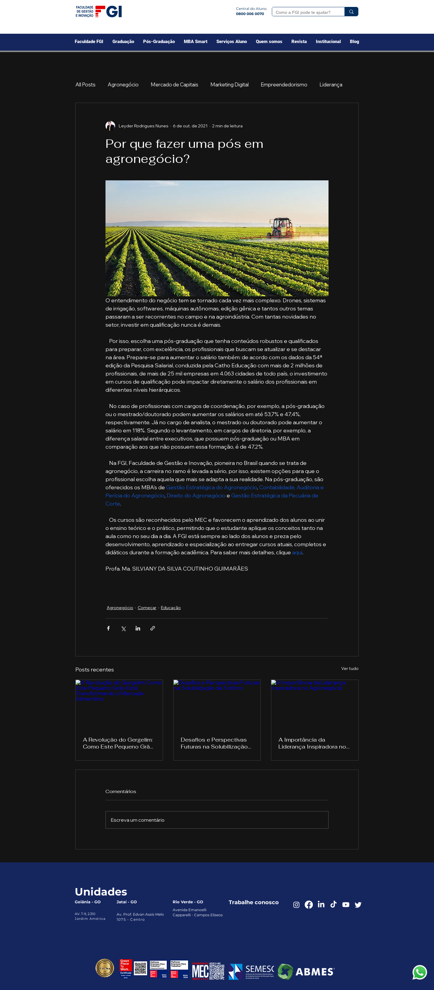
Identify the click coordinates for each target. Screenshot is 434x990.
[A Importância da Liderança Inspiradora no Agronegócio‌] (314, 704)
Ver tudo (350, 668)
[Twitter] (358, 905)
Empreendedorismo (284, 84)
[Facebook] (309, 905)
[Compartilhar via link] (153, 628)
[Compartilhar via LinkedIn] (138, 628)
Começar (147, 607)
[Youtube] (346, 905)
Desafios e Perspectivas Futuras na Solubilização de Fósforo (214, 743)
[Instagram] (296, 905)
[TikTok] (333, 905)
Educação (171, 607)
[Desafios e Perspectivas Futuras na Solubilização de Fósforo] (217, 704)
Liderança (330, 84)
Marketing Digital (229, 84)
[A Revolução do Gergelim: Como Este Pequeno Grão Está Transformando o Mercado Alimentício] (119, 704)
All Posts (85, 84)
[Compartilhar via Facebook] (108, 628)
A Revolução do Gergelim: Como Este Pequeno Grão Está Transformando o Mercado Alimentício (118, 743)
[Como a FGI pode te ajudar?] (304, 12)
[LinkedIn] (321, 905)
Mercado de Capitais (174, 84)
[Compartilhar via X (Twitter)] (123, 628)
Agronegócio (123, 84)
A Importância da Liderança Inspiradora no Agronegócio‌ (312, 743)
